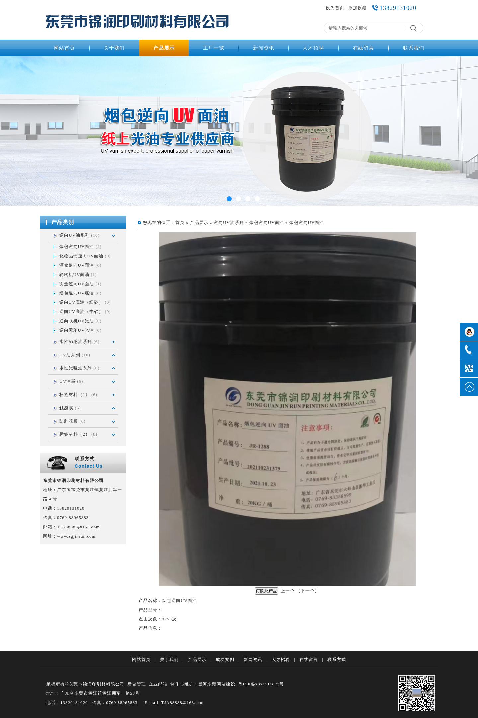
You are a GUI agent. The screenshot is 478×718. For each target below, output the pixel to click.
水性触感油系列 (75, 341)
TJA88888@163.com (78, 526)
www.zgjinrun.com (76, 536)
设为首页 (335, 7)
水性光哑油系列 (75, 367)
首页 (180, 222)
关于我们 (114, 48)
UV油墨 (67, 381)
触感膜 (66, 407)
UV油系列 (69, 354)
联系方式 (336, 659)
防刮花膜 (68, 421)
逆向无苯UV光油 (76, 330)
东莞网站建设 (221, 684)
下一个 (308, 590)
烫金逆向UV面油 (76, 283)
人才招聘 (313, 48)
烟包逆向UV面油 (76, 246)
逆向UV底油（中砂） (81, 311)
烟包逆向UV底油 (76, 293)
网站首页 (64, 48)
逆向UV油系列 (74, 235)
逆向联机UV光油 (76, 320)
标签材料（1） (74, 394)
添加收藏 (357, 7)
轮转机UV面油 (74, 274)
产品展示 (164, 48)
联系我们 (413, 48)
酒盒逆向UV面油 (76, 265)
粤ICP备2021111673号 (261, 684)
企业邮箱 (158, 684)
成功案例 (225, 659)
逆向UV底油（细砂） (81, 302)
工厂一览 (213, 48)
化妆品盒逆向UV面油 (81, 255)
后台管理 (136, 684)
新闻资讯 (263, 48)
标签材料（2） (74, 434)
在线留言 (363, 48)
